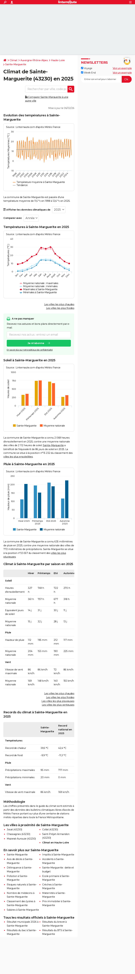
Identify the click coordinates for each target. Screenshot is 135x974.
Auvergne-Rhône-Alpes (34, 60)
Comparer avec (12, 218)
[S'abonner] (106, 79)
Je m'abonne (36, 343)
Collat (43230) (50, 829)
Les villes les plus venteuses (58, 704)
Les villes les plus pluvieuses (58, 701)
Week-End (88, 72)
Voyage (86, 68)
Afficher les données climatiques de (26, 209)
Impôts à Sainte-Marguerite (58, 854)
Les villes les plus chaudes (59, 304)
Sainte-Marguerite (15, 64)
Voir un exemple (122, 68)
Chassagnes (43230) (18, 834)
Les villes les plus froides (60, 308)
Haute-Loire (58, 60)
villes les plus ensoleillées (18, 456)
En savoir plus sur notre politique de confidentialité (30, 350)
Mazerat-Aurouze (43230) (21, 838)
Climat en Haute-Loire (55, 842)
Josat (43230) (14, 829)
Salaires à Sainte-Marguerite (23, 909)
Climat (13, 60)
